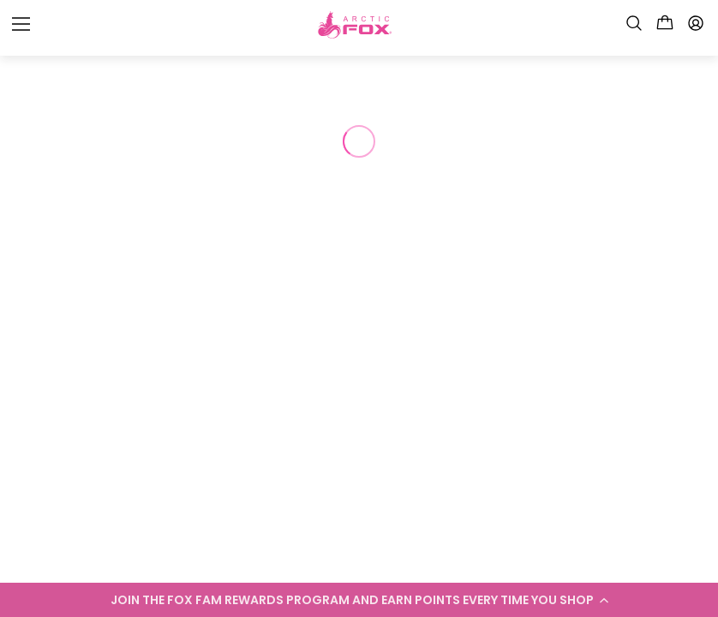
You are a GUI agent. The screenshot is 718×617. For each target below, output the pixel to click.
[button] (359, 600)
